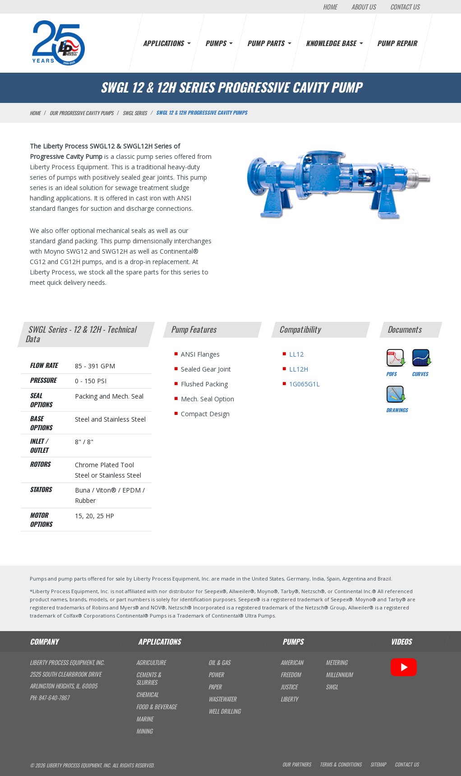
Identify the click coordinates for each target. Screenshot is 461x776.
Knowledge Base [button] (332, 43)
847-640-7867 (53, 697)
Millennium (339, 674)
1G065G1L (304, 384)
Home (330, 6)
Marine (144, 719)
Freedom (291, 674)
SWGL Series (135, 112)
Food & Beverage (156, 707)
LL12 (296, 354)
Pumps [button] (216, 43)
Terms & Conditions (340, 764)
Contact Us (405, 6)
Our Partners (296, 764)
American (292, 662)
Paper (214, 687)
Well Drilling (224, 711)
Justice (289, 687)
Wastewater (222, 699)
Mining (144, 731)
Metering (336, 662)
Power (216, 674)
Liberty (289, 699)
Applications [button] (164, 43)
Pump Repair (398, 43)
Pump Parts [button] (266, 43)
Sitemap (378, 764)
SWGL (332, 687)
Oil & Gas (219, 662)
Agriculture (151, 662)
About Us (363, 6)
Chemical (147, 694)
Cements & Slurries (148, 678)
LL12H (298, 369)
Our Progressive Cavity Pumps (81, 112)
